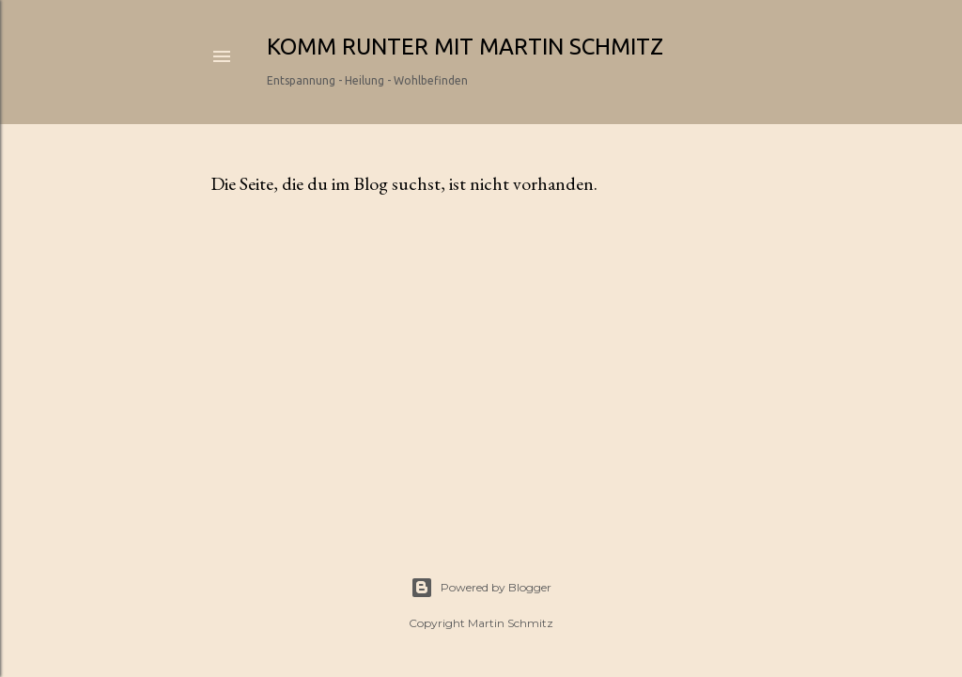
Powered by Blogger (481, 587)
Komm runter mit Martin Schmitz (465, 46)
